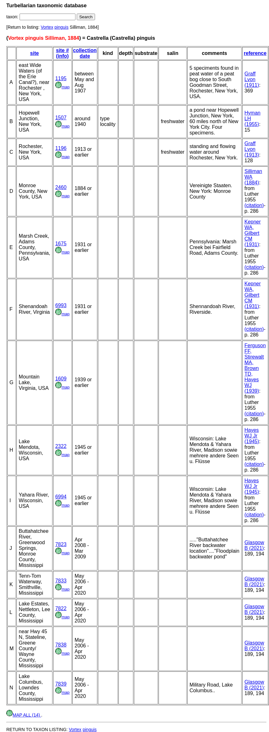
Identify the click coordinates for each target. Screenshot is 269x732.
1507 (61, 117)
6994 (61, 496)
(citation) (254, 205)
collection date (85, 53)
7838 (61, 644)
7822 (61, 608)
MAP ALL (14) (23, 714)
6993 (61, 305)
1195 (61, 78)
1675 (61, 243)
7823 (61, 544)
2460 (61, 187)
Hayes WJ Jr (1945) (251, 435)
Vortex (47, 27)
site (34, 53)
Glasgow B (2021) (254, 545)
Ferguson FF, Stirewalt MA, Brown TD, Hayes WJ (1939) (255, 368)
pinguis (62, 27)
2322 (61, 446)
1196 (61, 148)
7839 (61, 684)
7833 (61, 580)
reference (255, 53)
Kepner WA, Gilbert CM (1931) (252, 233)
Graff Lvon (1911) (251, 79)
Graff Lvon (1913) (251, 149)
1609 (61, 378)
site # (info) (62, 53)
